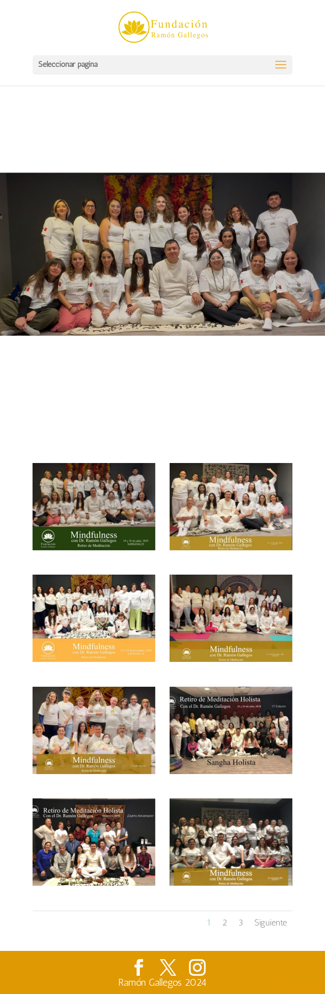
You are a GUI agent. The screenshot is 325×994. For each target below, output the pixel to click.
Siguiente (270, 922)
